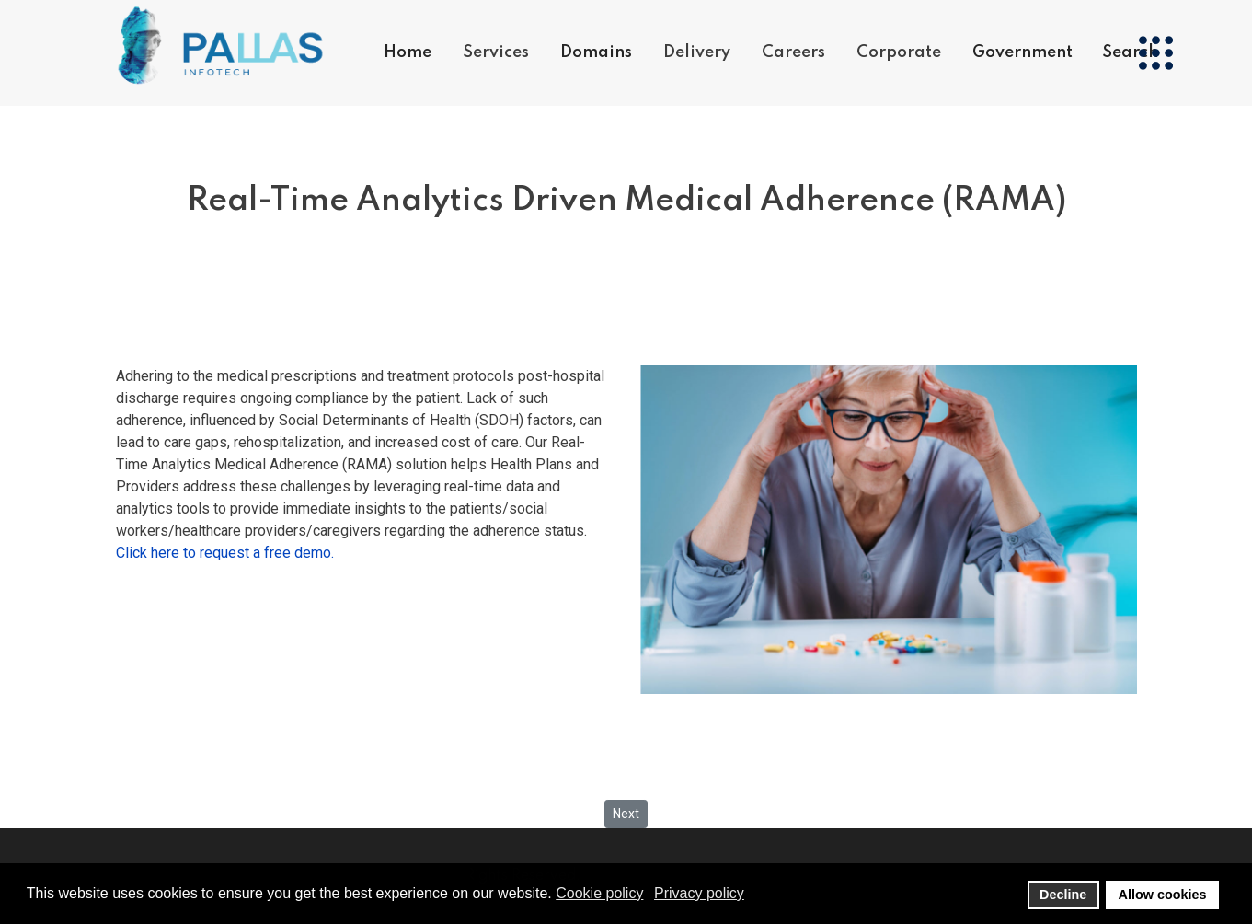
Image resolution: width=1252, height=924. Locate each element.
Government (1022, 52)
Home (407, 52)
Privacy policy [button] (699, 893)
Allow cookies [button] (1163, 894)
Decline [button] (1063, 894)
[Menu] (1155, 53)
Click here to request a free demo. (225, 552)
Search (1130, 52)
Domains (596, 52)
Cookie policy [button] (599, 893)
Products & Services (540, 125)
